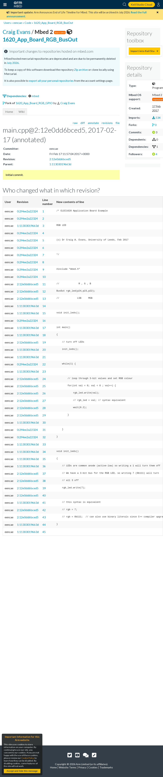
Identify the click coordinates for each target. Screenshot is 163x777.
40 (44, 495)
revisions (107, 122)
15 (44, 313)
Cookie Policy (27, 758)
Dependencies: (15, 96)
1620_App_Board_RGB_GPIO (34, 103)
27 (44, 400)
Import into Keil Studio (143, 50)
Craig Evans (17, 32)
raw (75, 122)
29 (44, 415)
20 (44, 349)
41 (44, 502)
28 (44, 408)
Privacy (82, 767)
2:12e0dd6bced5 (60, 159)
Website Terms (67, 767)
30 (44, 422)
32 (44, 437)
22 (44, 364)
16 (44, 320)
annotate (93, 122)
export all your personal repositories (51, 80)
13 (44, 298)
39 (44, 488)
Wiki (22, 111)
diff (82, 122)
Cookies (93, 767)
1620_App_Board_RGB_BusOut (53, 22)
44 (44, 524)
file (118, 122)
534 (156, 117)
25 (44, 386)
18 (44, 335)
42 (44, 510)
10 (44, 276)
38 (44, 480)
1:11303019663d (60, 164)
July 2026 (13, 62)
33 (44, 444)
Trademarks (106, 767)
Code (28, 22)
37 (44, 473)
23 (44, 371)
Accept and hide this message (22, 771)
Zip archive (81, 69)
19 (44, 342)
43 (44, 517)
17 (44, 327)
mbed (33, 96)
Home (9, 111)
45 (44, 531)
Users (7, 22)
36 (44, 466)
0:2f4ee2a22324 (27, 211)
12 (44, 291)
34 (44, 451)
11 (44, 284)
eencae (17, 22)
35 (44, 459)
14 (44, 306)
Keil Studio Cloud (141, 4)
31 (44, 429)
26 (44, 393)
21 (44, 357)
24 (44, 378)
